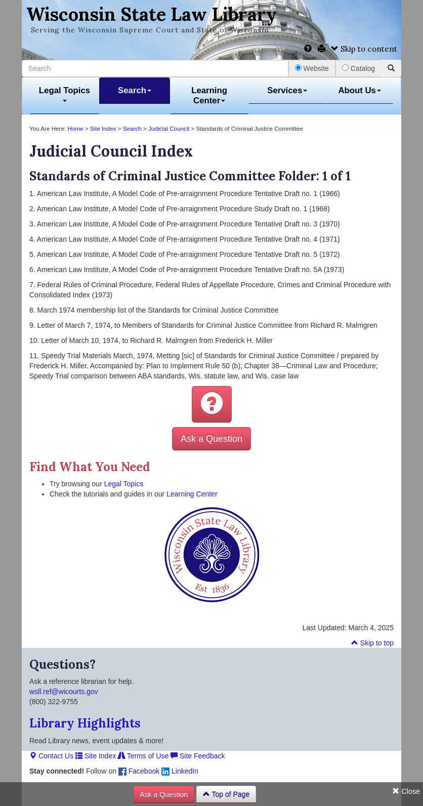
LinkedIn (179, 771)
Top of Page (226, 794)
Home (75, 128)
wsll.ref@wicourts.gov (63, 691)
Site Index (103, 128)
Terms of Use (143, 756)
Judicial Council (168, 128)
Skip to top (372, 643)
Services (287, 90)
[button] (212, 404)
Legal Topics (64, 94)
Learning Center (209, 95)
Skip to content (364, 49)
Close (406, 791)
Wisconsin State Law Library (151, 14)
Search (134, 90)
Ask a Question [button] (211, 439)
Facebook (138, 771)
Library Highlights (85, 723)
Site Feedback (198, 756)
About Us (359, 90)
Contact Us (51, 756)
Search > (135, 128)
